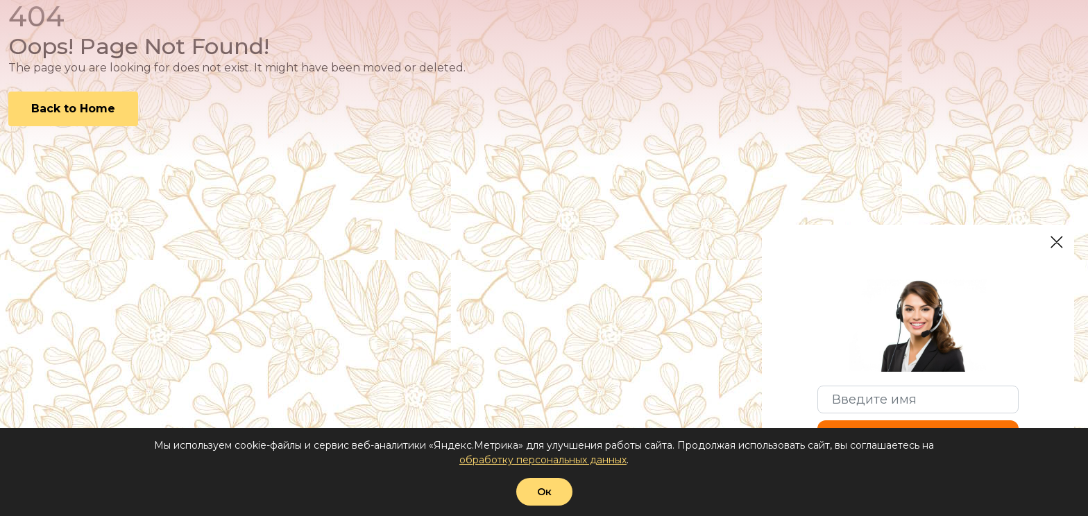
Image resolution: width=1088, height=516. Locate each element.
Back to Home (73, 108)
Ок (544, 491)
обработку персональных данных (543, 460)
